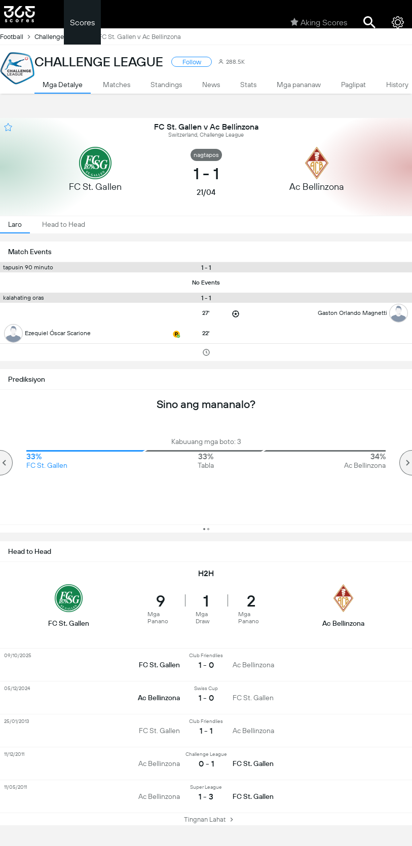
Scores (82, 22)
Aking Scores (318, 22)
